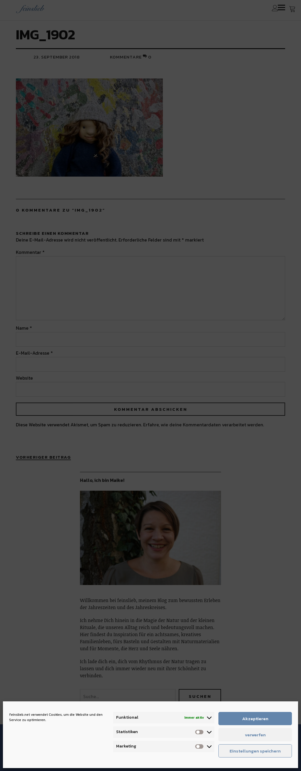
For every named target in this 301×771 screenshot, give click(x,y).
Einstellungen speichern (255, 750)
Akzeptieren (255, 718)
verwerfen (255, 734)
